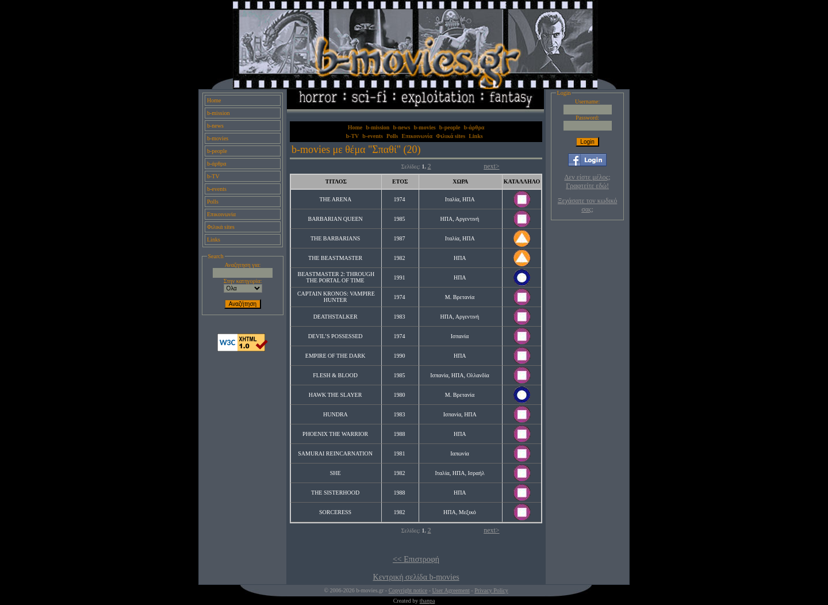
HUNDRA (335, 414)
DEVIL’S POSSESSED (335, 336)
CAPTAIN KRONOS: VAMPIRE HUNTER (336, 296)
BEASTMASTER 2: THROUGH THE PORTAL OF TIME (336, 277)
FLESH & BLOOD (335, 375)
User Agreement (451, 590)
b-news (215, 125)
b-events (217, 189)
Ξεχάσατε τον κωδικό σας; (587, 205)
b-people (217, 151)
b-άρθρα (217, 163)
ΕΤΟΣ (400, 181)
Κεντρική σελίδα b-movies (416, 577)
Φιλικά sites (221, 227)
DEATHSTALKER (335, 316)
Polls (212, 201)
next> (491, 166)
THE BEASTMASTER (335, 258)
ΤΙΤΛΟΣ (336, 181)
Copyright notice (408, 590)
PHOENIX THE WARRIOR (335, 434)
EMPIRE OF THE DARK (335, 356)
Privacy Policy (491, 590)
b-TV (213, 176)
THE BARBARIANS (335, 238)
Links (213, 239)
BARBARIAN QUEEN (335, 219)
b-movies (217, 138)
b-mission (218, 113)
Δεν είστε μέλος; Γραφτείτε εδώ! (588, 181)
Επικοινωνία (221, 214)
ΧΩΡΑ (460, 181)
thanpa (427, 601)
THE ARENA (335, 199)
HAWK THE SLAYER (335, 395)
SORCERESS (335, 512)
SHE (335, 473)
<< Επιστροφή (416, 559)
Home (214, 100)
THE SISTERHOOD (335, 492)
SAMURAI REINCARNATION (335, 453)
